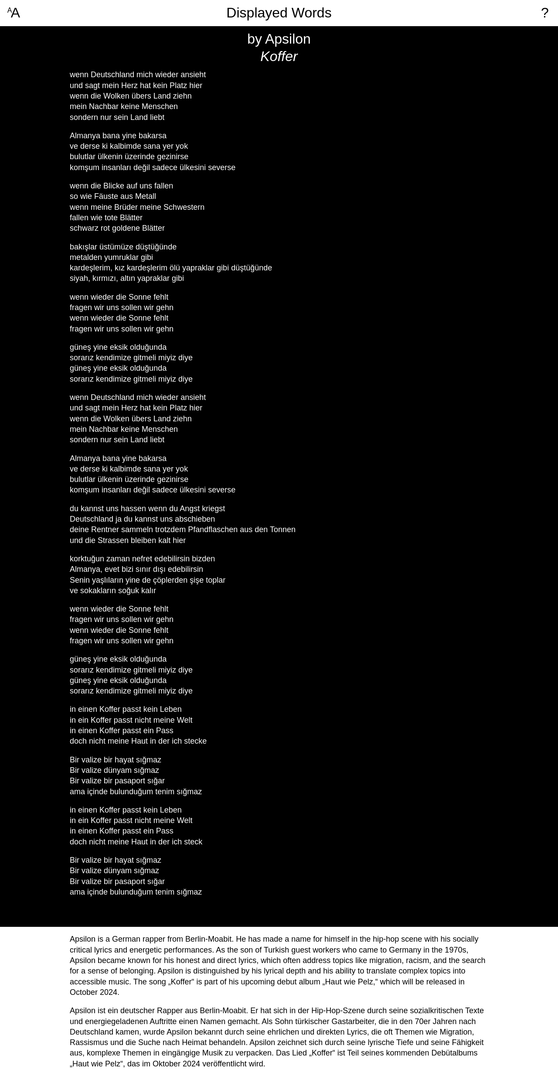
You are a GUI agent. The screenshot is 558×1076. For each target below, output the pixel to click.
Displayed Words (278, 12)
